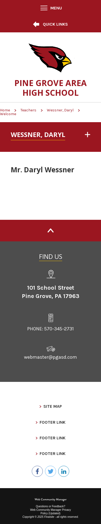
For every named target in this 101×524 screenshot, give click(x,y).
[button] (50, 8)
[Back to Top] (50, 230)
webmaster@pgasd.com (50, 357)
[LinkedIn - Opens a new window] (63, 471)
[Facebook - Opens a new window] (37, 471)
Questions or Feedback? (50, 506)
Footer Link (52, 422)
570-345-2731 (59, 329)
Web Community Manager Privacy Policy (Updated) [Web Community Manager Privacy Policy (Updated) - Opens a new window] (50, 511)
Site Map (52, 406)
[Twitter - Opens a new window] (50, 471)
